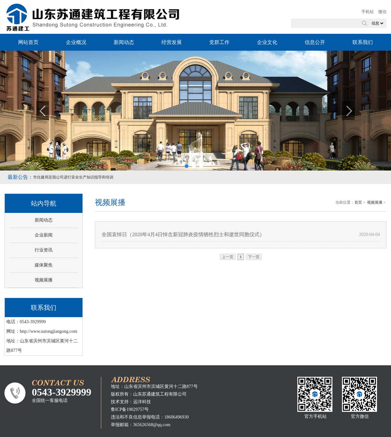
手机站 (367, 12)
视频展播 (44, 280)
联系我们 (362, 42)
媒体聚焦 (44, 265)
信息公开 (315, 42)
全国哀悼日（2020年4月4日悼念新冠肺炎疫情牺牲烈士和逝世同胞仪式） (183, 234)
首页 (358, 202)
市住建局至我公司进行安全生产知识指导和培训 (73, 177)
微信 (382, 12)
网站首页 (28, 42)
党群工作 (219, 42)
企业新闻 (44, 235)
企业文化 (267, 42)
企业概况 (76, 42)
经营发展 (171, 42)
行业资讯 (44, 250)
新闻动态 (124, 42)
